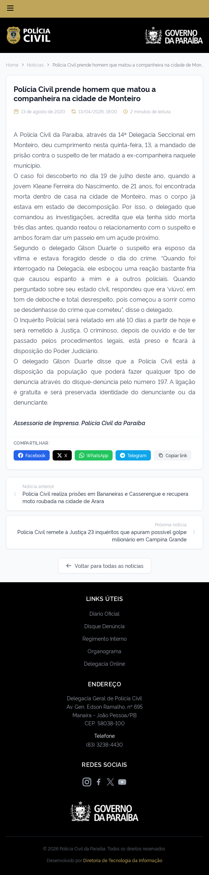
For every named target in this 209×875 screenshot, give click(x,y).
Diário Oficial (104, 613)
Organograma (104, 650)
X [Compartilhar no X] (62, 455)
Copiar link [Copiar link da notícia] (172, 455)
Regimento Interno (104, 638)
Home (12, 65)
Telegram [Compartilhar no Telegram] (133, 455)
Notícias (35, 65)
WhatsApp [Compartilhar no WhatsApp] (93, 455)
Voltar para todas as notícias (105, 565)
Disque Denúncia (104, 625)
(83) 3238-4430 (104, 744)
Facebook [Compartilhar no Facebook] (31, 455)
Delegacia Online (104, 663)
